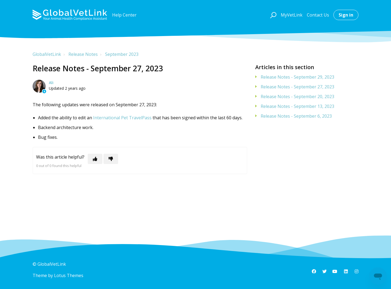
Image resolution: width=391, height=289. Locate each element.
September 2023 (121, 54)
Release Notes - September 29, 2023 (297, 77)
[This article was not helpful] (110, 159)
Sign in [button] (346, 15)
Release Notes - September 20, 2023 (297, 96)
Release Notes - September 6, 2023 (296, 116)
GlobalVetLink (47, 54)
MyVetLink (291, 15)
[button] (272, 15)
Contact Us (318, 15)
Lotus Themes (68, 275)
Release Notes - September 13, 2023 (297, 106)
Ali (51, 82)
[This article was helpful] (95, 159)
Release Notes (83, 54)
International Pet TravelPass (122, 118)
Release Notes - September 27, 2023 (297, 87)
